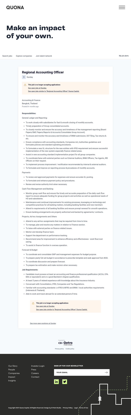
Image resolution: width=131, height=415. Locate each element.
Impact (11, 377)
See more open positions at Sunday (43, 323)
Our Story (12, 366)
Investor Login (38, 366)
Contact (35, 377)
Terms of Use (83, 408)
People (11, 369)
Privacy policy (59, 349)
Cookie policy (70, 349)
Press (33, 369)
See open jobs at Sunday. (37, 88)
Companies (14, 373)
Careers (35, 373)
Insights (12, 380)
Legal (76, 408)
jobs (7, 56)
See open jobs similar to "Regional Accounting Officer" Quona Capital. (53, 91)
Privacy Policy (68, 408)
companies (24, 56)
